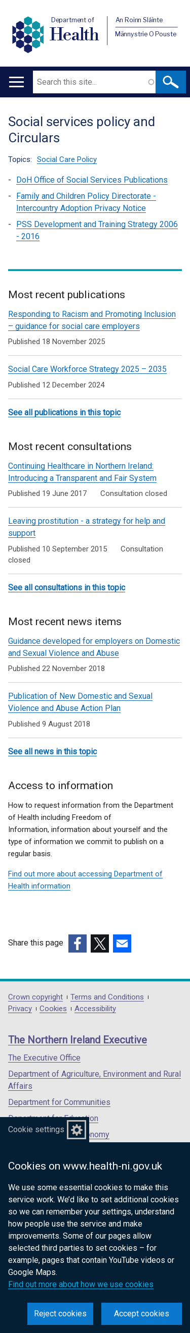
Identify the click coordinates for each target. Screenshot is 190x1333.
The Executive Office (44, 1058)
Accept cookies (141, 1313)
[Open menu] (16, 82)
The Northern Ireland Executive (77, 1040)
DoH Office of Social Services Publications (92, 180)
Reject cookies (60, 1313)
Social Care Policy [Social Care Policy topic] (67, 159)
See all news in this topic (52, 751)
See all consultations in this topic (66, 587)
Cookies (53, 1009)
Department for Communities (59, 1102)
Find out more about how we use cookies (81, 1284)
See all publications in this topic (64, 412)
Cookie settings (36, 1129)
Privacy (20, 1009)
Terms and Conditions (107, 997)
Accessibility (95, 1009)
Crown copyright (35, 997)
